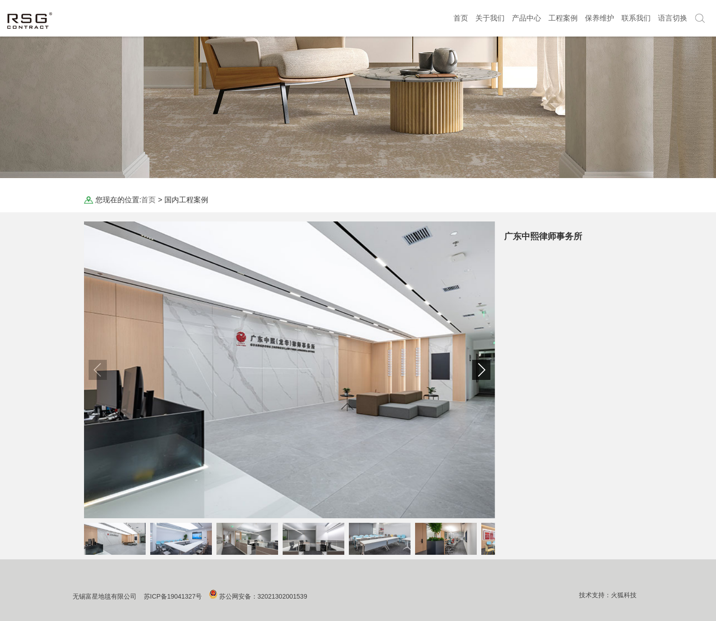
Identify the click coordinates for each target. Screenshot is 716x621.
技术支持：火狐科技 (608, 595)
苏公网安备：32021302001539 (263, 596)
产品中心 (526, 18)
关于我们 (490, 18)
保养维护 (599, 18)
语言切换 (672, 18)
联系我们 (636, 18)
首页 (460, 18)
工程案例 (563, 18)
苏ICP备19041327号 (173, 596)
